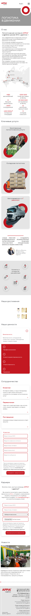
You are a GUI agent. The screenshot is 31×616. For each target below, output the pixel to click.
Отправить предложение (15, 473)
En (22, 4)
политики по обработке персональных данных (14, 468)
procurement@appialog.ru (22, 601)
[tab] (27, 331)
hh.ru (11, 494)
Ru (20, 4)
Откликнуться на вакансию (15, 533)
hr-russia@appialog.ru (22, 497)
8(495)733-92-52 (24, 591)
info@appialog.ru (24, 593)
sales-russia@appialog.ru (22, 607)
